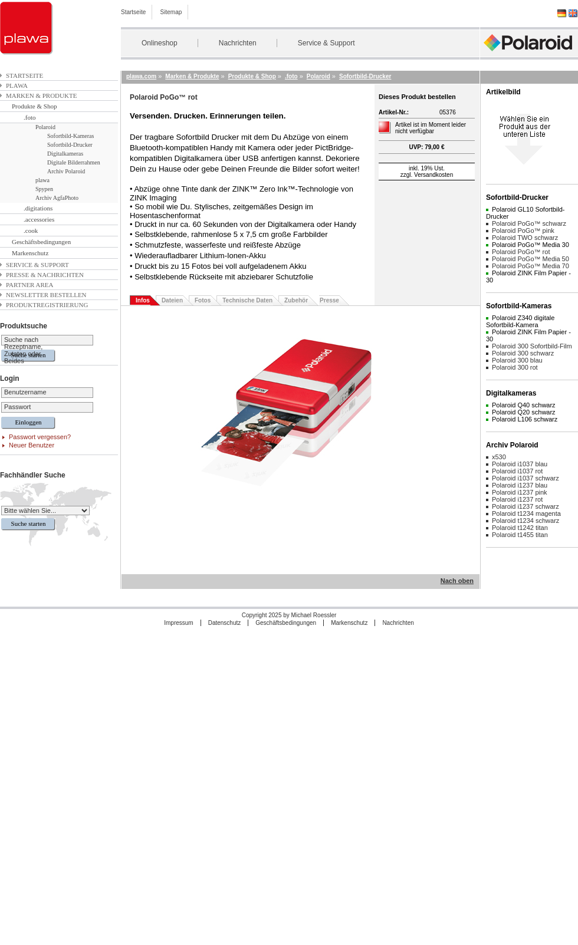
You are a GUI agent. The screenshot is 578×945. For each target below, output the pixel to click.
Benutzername (25, 392)
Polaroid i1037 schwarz (525, 478)
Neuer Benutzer (31, 445)
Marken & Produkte (41, 95)
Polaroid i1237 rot (517, 499)
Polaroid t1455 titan (520, 534)
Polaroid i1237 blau (519, 485)
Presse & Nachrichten (45, 274)
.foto (29, 117)
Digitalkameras (65, 153)
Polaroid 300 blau (517, 360)
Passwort (17, 406)
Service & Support (326, 43)
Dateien (172, 300)
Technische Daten (247, 300)
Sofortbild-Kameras (70, 136)
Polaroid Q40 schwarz (524, 405)
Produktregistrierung (47, 304)
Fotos (203, 300)
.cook (31, 230)
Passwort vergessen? (40, 436)
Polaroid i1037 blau (519, 463)
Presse (329, 300)
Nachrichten (238, 43)
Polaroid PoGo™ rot (521, 251)
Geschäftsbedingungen (41, 241)
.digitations (38, 208)
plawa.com (141, 76)
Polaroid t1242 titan (520, 527)
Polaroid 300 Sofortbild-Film (532, 346)
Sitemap (171, 12)
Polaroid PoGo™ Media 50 (530, 258)
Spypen (44, 189)
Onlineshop (160, 43)
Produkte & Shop (34, 106)
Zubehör (296, 300)
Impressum (178, 623)
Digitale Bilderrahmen (73, 162)
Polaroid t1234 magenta (526, 513)
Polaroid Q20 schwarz (524, 412)
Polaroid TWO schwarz (525, 237)
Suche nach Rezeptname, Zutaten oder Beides (23, 350)
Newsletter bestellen (46, 294)
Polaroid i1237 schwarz (525, 506)
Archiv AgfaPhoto (56, 198)
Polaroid (45, 127)
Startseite (133, 12)
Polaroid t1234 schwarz (525, 520)
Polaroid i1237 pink (519, 492)
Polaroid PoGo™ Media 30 (530, 244)
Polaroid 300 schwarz (523, 353)
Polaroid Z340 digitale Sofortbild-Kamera (520, 321)
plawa (17, 85)
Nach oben (457, 580)
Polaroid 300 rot (515, 367)
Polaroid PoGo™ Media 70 (530, 265)
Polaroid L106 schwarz (524, 419)
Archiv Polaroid (66, 171)
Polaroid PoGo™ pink (523, 230)
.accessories (39, 219)
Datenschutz (224, 623)
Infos (143, 300)
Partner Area (30, 284)
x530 (499, 456)
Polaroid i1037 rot (517, 471)
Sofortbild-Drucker (70, 144)
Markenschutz (30, 252)
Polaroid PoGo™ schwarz (529, 223)
